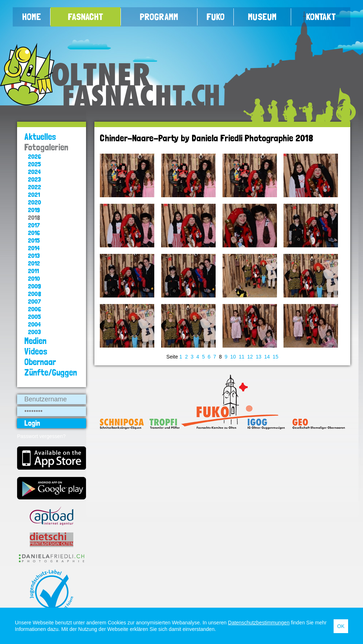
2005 (34, 316)
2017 (34, 225)
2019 (34, 210)
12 (250, 357)
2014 (34, 248)
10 (233, 357)
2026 (34, 156)
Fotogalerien (46, 147)
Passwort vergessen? (41, 436)
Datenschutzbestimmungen (259, 622)
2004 (34, 324)
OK (340, 626)
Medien (35, 341)
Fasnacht (85, 16)
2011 (33, 271)
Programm (159, 16)
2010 (34, 278)
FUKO (216, 16)
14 (267, 357)
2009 (34, 286)
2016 (34, 232)
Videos (36, 351)
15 (275, 357)
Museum (262, 16)
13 (258, 357)
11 (242, 357)
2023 (34, 179)
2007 (34, 301)
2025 (34, 164)
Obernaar (40, 362)
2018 (34, 217)
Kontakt (321, 16)
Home (31, 16)
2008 (34, 293)
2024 (34, 171)
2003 (34, 332)
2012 (34, 263)
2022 (34, 187)
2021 (34, 194)
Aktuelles (40, 136)
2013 (34, 255)
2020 (34, 202)
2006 (34, 309)
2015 (34, 240)
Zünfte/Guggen (50, 372)
